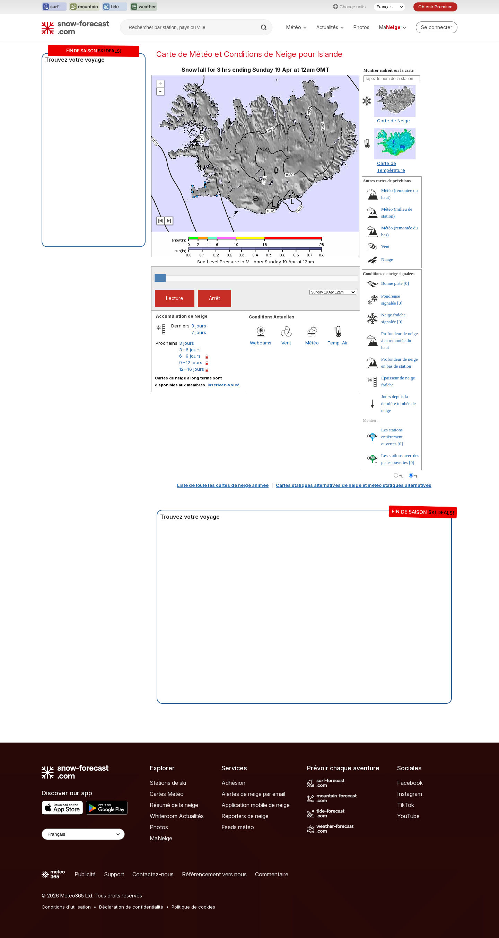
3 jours (198, 325)
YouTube (408, 816)
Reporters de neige (245, 816)
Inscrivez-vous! (223, 385)
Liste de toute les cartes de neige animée (223, 485)
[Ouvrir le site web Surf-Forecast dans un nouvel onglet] (54, 6)
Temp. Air (337, 342)
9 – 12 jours (190, 362)
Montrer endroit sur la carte (388, 70)
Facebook (410, 782)
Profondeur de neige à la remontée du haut (399, 340)
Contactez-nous (153, 874)
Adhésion (233, 782)
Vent (286, 342)
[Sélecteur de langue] (389, 7)
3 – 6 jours (190, 349)
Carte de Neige (393, 120)
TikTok (405, 804)
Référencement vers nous (214, 874)
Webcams (260, 342)
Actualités (330, 27)
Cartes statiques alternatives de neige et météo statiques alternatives (353, 485)
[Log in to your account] (436, 27)
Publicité (85, 874)
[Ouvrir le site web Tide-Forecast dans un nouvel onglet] (114, 6)
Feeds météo (237, 827)
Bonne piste (392, 283)
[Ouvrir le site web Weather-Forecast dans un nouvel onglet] (143, 6)
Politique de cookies (193, 907)
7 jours (198, 332)
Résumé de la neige (174, 804)
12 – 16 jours (191, 369)
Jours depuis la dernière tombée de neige (398, 403)
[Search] (264, 27)
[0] (406, 283)
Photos (361, 27)
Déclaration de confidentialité (131, 907)
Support (114, 874)
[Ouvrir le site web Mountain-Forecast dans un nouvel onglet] (84, 6)
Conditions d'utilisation (66, 907)
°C (401, 476)
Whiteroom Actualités (177, 816)
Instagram (409, 793)
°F (416, 476)
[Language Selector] (83, 834)
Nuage (387, 259)
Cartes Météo (167, 793)
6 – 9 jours (190, 356)
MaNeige (161, 838)
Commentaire (271, 874)
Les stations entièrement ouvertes (392, 436)
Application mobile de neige (255, 804)
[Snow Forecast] (75, 27)
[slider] (160, 278)
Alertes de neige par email (253, 793)
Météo (296, 27)
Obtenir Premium (435, 6)
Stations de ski (168, 782)
